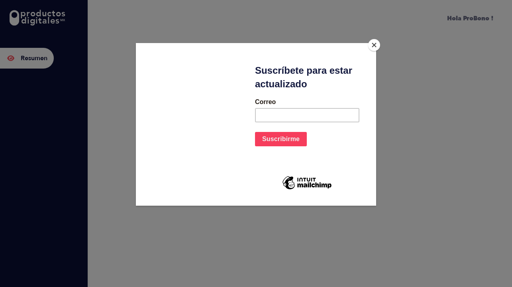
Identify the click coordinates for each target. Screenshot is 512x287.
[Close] (374, 45)
